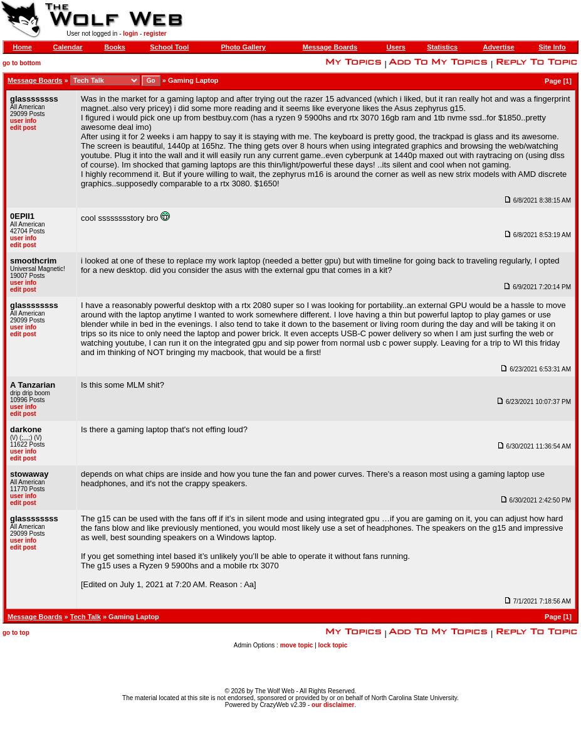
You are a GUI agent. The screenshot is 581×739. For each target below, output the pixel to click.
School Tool (169, 47)
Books (114, 47)
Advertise (499, 47)
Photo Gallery (243, 47)
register (155, 33)
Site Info (551, 47)
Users (396, 47)
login (130, 33)
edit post (23, 127)
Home (22, 47)
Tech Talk (85, 616)
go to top (16, 632)
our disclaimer (332, 704)
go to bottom (22, 63)
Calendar (68, 47)
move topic (296, 645)
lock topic (333, 645)
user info (23, 120)
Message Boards (330, 47)
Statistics (442, 47)
